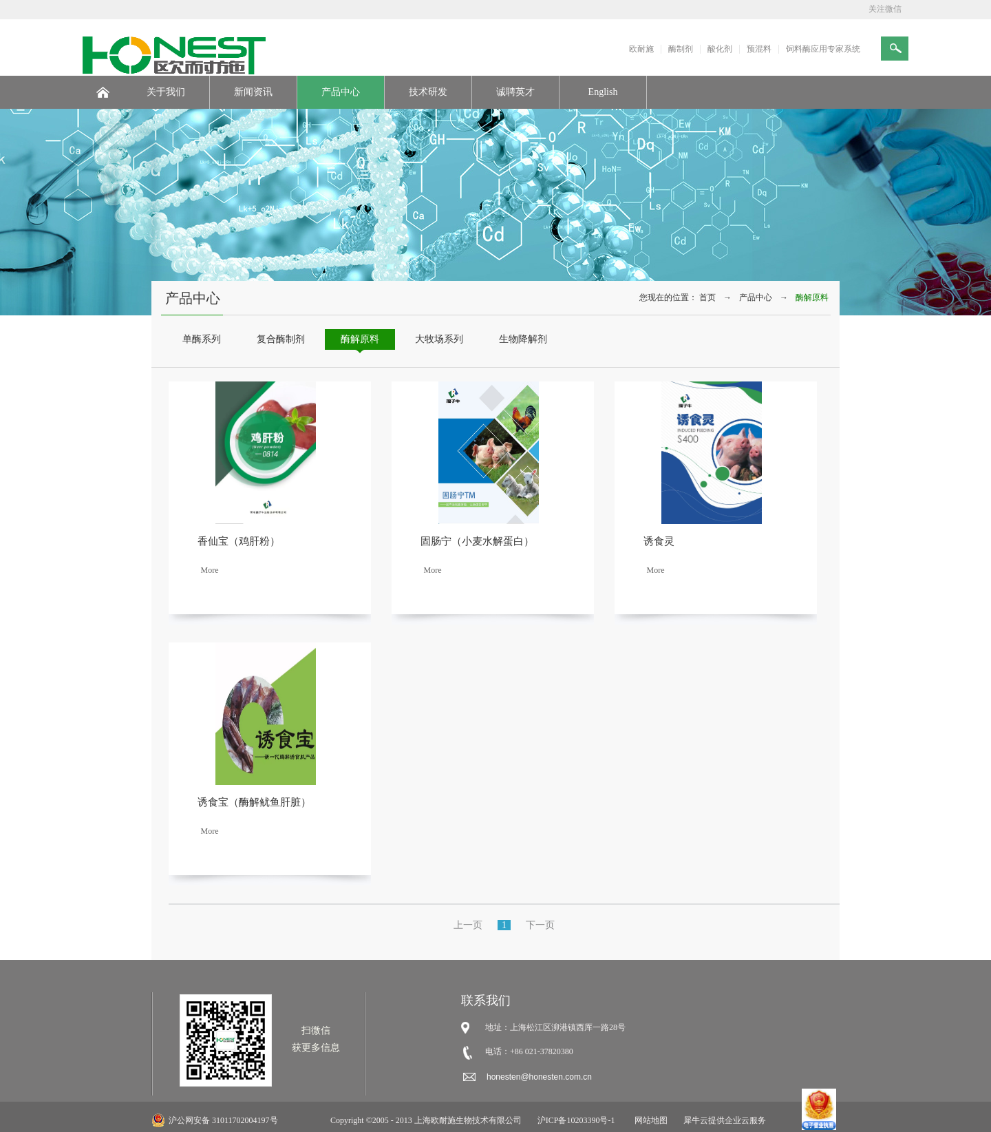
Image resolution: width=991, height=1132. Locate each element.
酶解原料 (812, 297)
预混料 (759, 49)
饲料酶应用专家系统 (823, 49)
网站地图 (649, 1120)
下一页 (540, 925)
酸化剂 (719, 49)
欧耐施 (641, 49)
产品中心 (755, 297)
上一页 (468, 925)
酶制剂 (680, 49)
